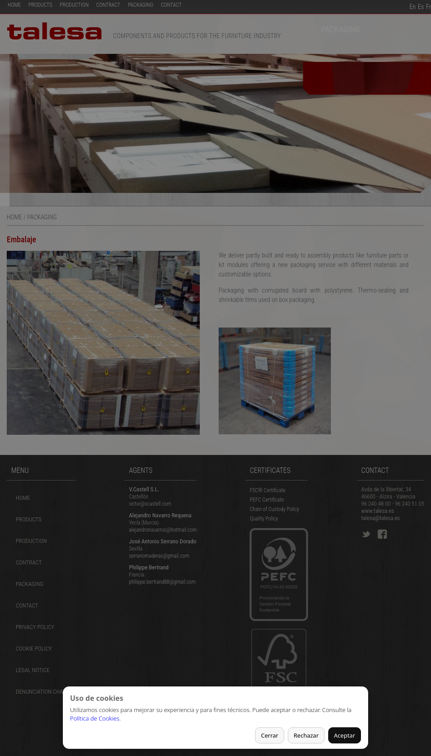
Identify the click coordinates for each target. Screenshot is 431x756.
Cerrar (269, 735)
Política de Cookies (94, 718)
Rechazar (306, 735)
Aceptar (344, 735)
